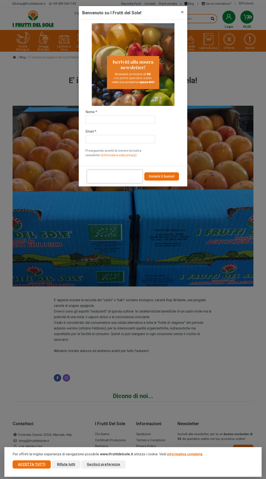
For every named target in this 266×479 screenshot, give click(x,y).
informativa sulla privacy (118, 155)
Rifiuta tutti (66, 465)
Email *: (91, 131)
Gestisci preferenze (103, 465)
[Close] (182, 12)
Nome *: (91, 112)
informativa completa (184, 454)
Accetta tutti (31, 465)
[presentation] (115, 176)
